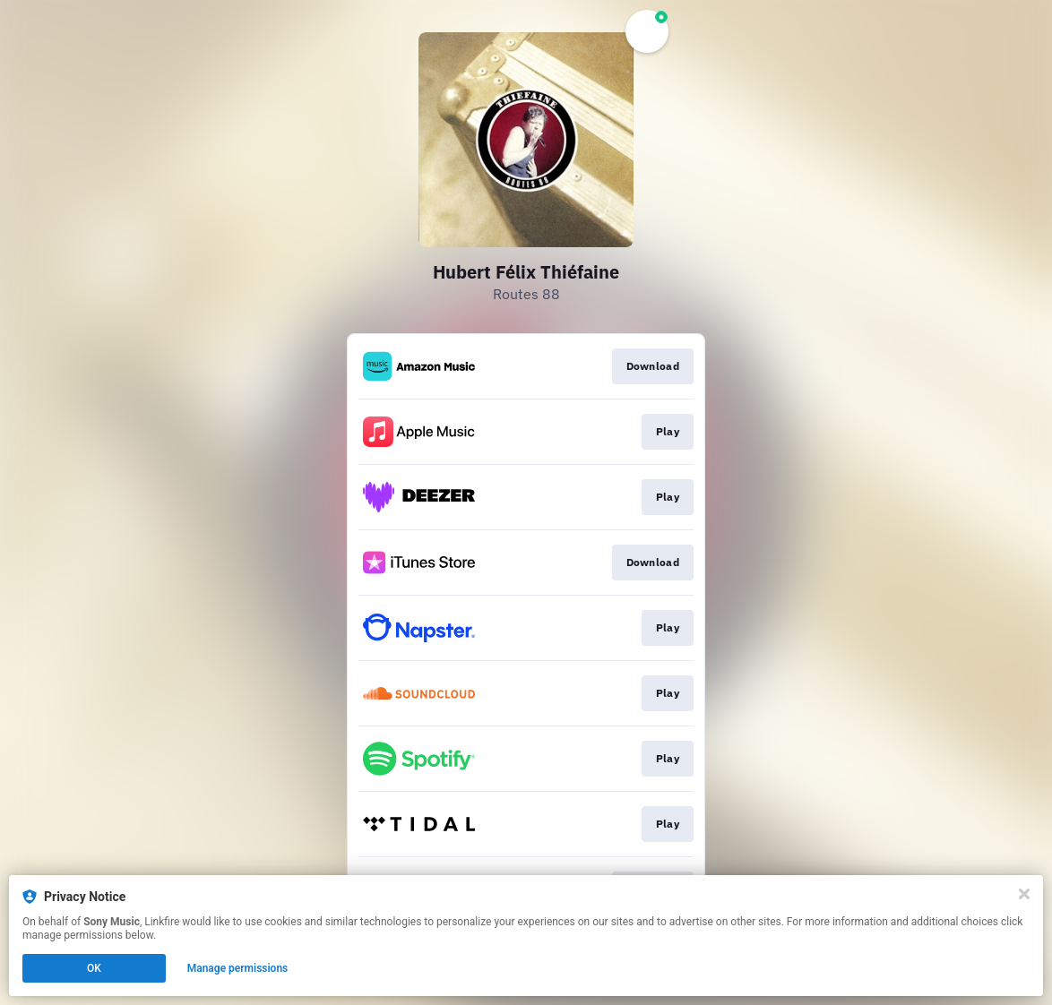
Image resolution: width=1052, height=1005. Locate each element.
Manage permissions (238, 968)
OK (94, 968)
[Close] (1024, 894)
